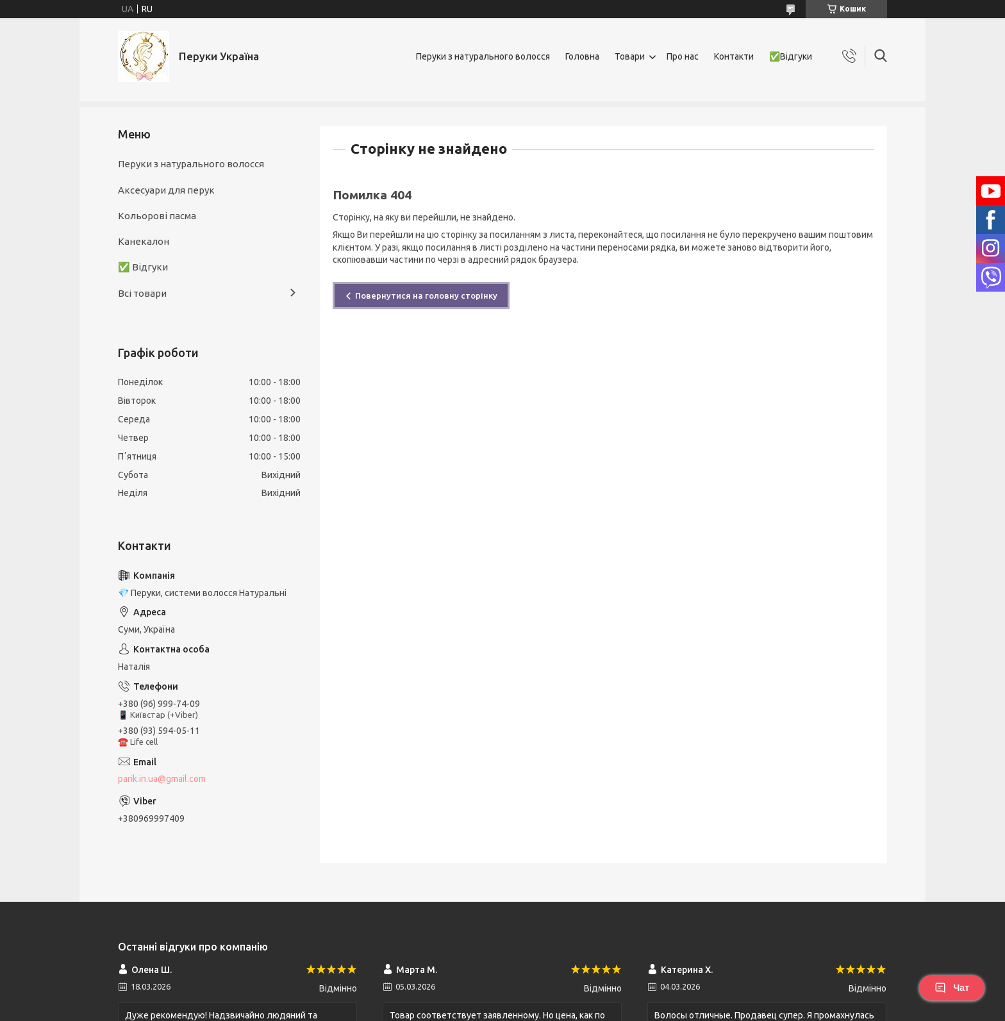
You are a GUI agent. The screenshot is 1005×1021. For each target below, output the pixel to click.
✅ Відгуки (143, 266)
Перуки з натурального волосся (483, 56)
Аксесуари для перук (166, 190)
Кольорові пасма (157, 215)
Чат (951, 987)
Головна (582, 56)
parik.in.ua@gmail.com (162, 779)
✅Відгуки (790, 56)
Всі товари (142, 293)
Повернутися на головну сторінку (426, 295)
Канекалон (143, 241)
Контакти (734, 56)
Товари (630, 56)
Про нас (683, 56)
